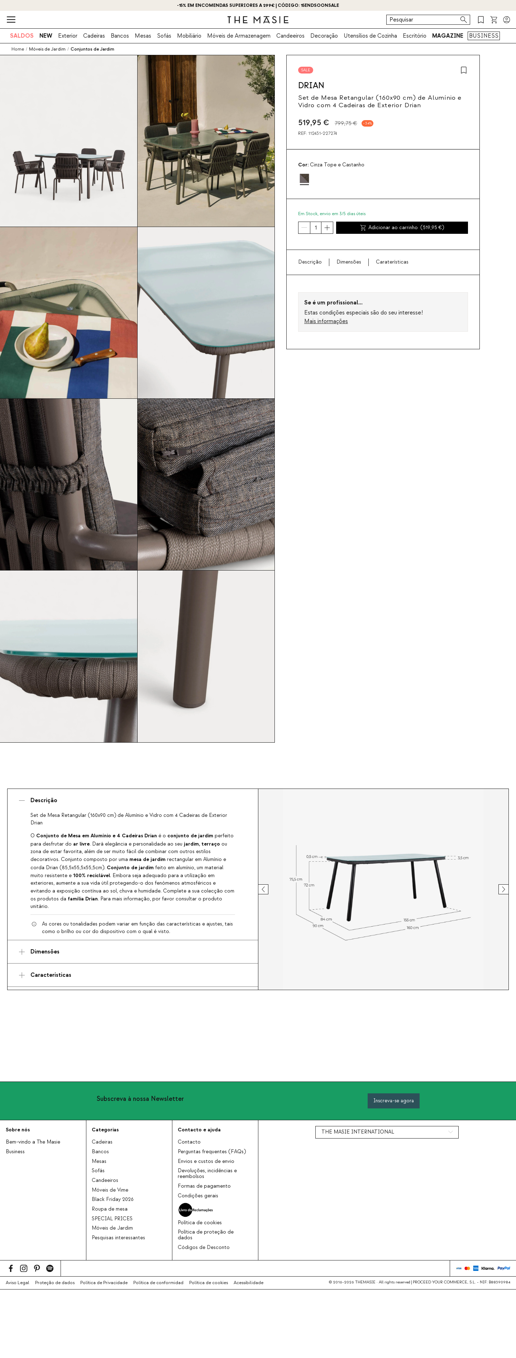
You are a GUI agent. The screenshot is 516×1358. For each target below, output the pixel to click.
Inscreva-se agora (393, 1101)
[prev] (269, 889)
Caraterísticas (392, 262)
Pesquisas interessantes (118, 1238)
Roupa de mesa (110, 1209)
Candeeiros (290, 35)
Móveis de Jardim (112, 1228)
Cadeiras (94, 35)
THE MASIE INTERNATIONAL (357, 1132)
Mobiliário (189, 35)
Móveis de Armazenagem (239, 35)
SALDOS (22, 35)
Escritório (414, 35)
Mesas (143, 35)
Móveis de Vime (110, 1190)
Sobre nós (18, 1129)
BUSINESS (483, 35)
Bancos (120, 35)
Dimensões (348, 262)
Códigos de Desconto (204, 1247)
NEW (45, 35)
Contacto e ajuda (199, 1129)
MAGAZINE (447, 35)
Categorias (105, 1129)
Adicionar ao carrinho (402, 227)
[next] (497, 889)
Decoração (324, 35)
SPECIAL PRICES (112, 1219)
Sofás (164, 35)
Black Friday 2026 (113, 1199)
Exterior (67, 35)
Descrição (310, 262)
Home (17, 49)
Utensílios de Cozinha (370, 35)
